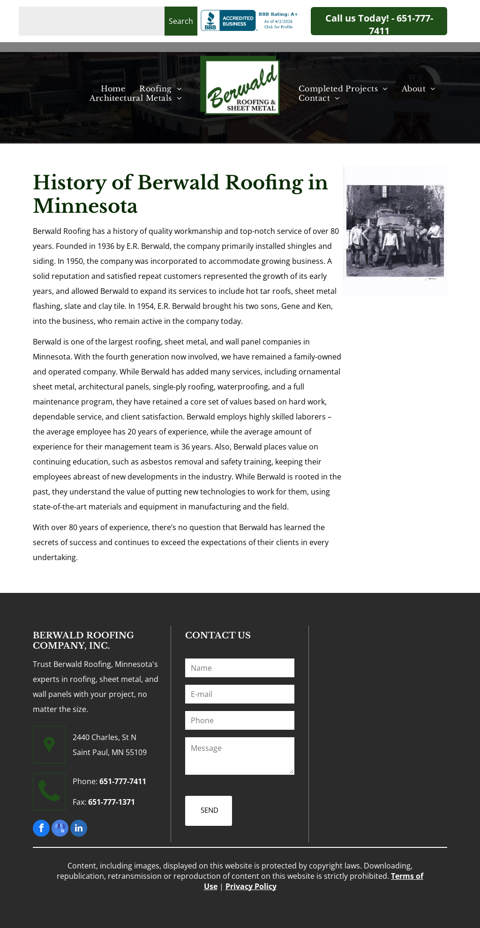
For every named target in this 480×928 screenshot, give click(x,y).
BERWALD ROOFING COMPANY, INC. (83, 640)
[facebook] (41, 829)
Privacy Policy (251, 883)
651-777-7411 (122, 781)
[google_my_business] (60, 829)
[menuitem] (113, 88)
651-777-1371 (111, 802)
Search (181, 21)
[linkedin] (78, 829)
